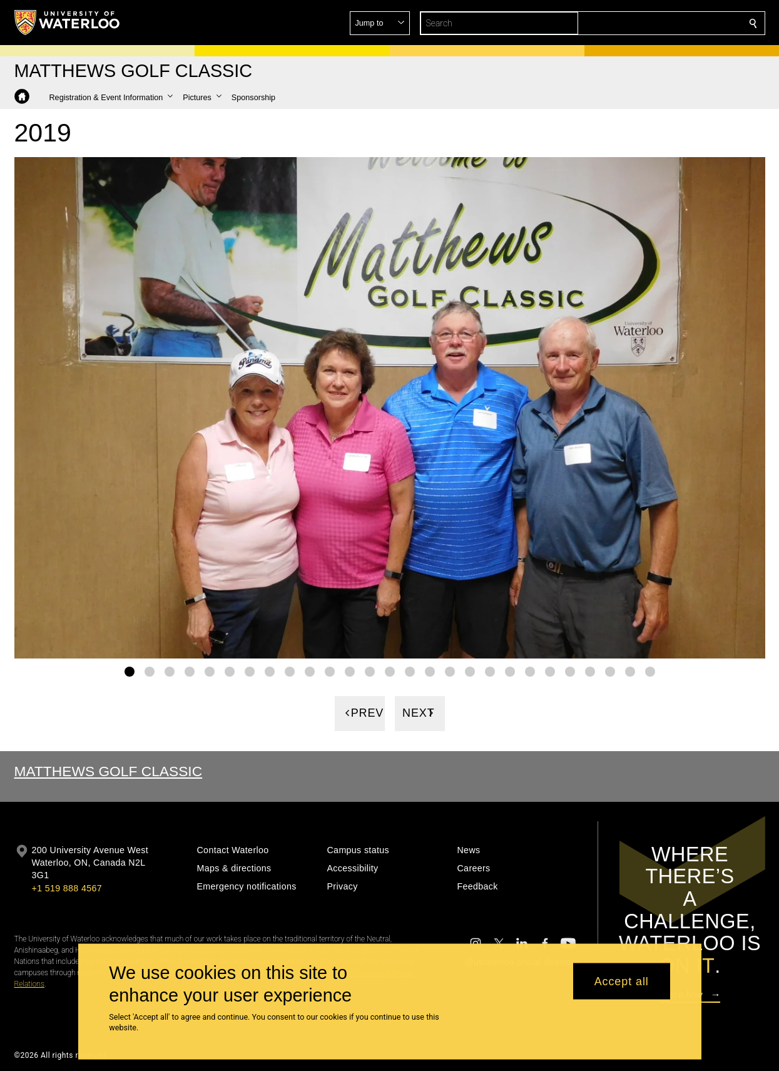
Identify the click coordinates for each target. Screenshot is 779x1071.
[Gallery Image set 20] (510, 671)
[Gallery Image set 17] (450, 671)
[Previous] (360, 712)
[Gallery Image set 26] (630, 671)
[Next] (420, 712)
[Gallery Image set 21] (530, 671)
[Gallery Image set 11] (330, 671)
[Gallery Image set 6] (230, 671)
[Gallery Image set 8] (270, 671)
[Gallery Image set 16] (430, 671)
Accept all (621, 981)
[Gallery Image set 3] (170, 671)
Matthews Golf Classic (108, 771)
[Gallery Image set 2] (150, 671)
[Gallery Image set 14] (390, 671)
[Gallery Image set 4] (190, 671)
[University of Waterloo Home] (67, 22)
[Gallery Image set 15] (410, 671)
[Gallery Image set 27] (650, 671)
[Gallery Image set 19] (490, 671)
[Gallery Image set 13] (370, 671)
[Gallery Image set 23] (570, 671)
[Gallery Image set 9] (290, 671)
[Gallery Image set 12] (350, 671)
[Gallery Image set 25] (610, 671)
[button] (662, 23)
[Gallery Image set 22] (550, 671)
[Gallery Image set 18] (470, 671)
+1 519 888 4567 (67, 888)
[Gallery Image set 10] (310, 671)
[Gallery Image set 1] (130, 671)
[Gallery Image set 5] (210, 671)
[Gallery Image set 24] (590, 671)
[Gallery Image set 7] (250, 671)
